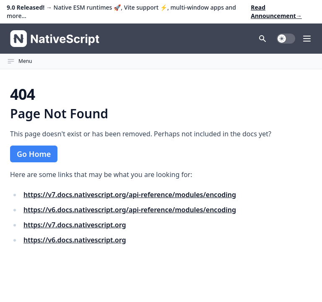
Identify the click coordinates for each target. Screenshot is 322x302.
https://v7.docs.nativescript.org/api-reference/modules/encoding (129, 194)
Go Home (34, 154)
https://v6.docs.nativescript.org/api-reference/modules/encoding (129, 209)
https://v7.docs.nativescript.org (74, 224)
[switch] (286, 39)
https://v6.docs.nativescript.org (74, 240)
